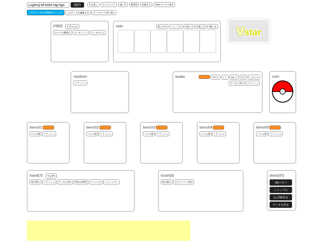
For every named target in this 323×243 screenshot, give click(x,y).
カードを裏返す (62, 32)
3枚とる (213, 26)
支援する (146, 4)
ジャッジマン (111, 182)
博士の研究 (81, 182)
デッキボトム (98, 32)
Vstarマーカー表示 (164, 4)
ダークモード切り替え (104, 12)
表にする (162, 26)
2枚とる (201, 26)
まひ (243, 77)
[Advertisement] (108, 231)
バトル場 (35, 134)
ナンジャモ (95, 182)
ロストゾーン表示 (184, 182)
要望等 (134, 4)
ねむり (234, 77)
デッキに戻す (237, 83)
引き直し (93, 4)
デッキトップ (80, 32)
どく (225, 77)
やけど (215, 77)
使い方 (123, 4)
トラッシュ (72, 26)
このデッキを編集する (78, 12)
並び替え (35, 182)
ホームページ (109, 4)
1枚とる (189, 26)
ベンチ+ (51, 176)
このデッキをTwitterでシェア (45, 12)
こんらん (253, 77)
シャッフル (176, 26)
